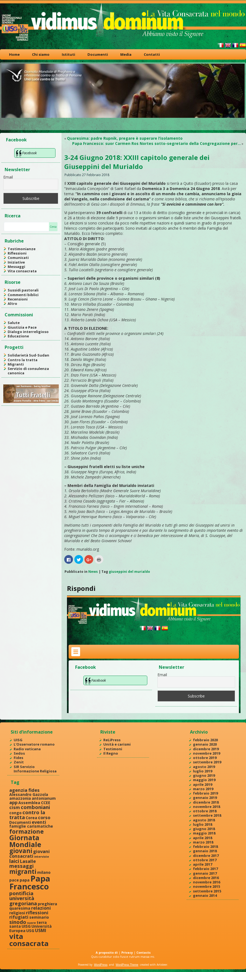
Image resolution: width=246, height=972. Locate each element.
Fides (18, 757)
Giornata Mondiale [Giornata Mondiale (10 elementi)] (25, 841)
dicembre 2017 (206, 855)
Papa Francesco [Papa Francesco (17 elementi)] (29, 882)
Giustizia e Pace (22, 327)
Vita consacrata (22, 270)
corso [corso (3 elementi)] (44, 817)
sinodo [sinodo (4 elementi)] (17, 921)
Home (14, 54)
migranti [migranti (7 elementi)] (22, 871)
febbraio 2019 (205, 793)
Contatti (152, 54)
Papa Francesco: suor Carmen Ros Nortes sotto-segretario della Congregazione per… (156, 143)
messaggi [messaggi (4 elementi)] (21, 865)
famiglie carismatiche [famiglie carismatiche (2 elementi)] (31, 826)
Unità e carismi (117, 744)
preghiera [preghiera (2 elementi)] (47, 903)
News (93, 571)
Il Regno (110, 753)
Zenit (19, 762)
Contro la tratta (22, 359)
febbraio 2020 (205, 739)
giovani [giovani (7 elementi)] (20, 851)
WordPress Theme (127, 964)
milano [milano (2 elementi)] (44, 872)
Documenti (97, 54)
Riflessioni (17, 253)
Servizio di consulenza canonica (28, 370)
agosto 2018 (204, 820)
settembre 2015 (207, 891)
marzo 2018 (203, 842)
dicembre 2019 (206, 748)
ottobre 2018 (204, 810)
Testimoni (112, 748)
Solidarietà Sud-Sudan (28, 355)
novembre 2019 (206, 753)
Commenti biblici (23, 294)
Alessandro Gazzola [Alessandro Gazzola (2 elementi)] (28, 794)
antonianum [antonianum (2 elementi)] (44, 798)
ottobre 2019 (204, 757)
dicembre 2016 (206, 877)
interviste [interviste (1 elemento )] (41, 857)
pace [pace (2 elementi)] (14, 880)
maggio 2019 (204, 779)
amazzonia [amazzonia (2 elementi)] (20, 798)
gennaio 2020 (205, 744)
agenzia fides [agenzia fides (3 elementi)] (24, 790)
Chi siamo (40, 54)
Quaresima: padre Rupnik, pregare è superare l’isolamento (125, 138)
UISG (18, 739)
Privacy (127, 952)
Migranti (16, 364)
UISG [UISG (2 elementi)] (26, 926)
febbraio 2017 (205, 868)
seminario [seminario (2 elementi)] (39, 917)
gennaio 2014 (205, 895)
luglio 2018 (202, 824)
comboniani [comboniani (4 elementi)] (35, 807)
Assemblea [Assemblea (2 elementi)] (29, 802)
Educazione (18, 336)
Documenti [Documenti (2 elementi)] (20, 822)
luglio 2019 (202, 771)
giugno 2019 (204, 775)
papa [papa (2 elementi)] (25, 880)
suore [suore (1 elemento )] (31, 923)
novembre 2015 (206, 886)
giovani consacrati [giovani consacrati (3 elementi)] (29, 853)
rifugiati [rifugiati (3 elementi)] (18, 917)
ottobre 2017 (204, 859)
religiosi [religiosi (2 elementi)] (17, 912)
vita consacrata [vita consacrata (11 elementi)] (29, 939)
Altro (12, 303)
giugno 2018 (204, 828)
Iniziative (16, 262)
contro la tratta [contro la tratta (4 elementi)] (27, 815)
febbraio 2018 (205, 846)
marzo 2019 (203, 788)
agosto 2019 (204, 766)
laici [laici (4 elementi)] (14, 860)
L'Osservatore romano (34, 744)
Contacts (143, 952)
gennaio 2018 (205, 850)
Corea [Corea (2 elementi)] (31, 817)
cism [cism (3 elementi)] (14, 807)
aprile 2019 (202, 784)
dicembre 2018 (206, 802)
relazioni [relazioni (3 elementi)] (41, 908)
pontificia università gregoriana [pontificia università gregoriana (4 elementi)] (23, 898)
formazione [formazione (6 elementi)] (26, 831)
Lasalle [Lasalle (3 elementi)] (28, 861)
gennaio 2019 (205, 797)
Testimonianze (22, 248)
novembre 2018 (206, 806)
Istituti (68, 54)
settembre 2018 (207, 815)
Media (125, 54)
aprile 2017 (202, 864)
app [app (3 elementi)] (13, 802)
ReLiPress (112, 739)
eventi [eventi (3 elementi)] (39, 822)
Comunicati (18, 257)
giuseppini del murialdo (129, 571)
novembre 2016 (206, 882)
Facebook (16, 140)
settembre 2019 (207, 762)
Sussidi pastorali (23, 290)
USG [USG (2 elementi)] (30, 930)
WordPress (100, 964)
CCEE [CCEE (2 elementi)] (45, 802)
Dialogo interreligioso (28, 331)
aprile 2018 (202, 837)
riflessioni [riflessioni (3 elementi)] (37, 912)
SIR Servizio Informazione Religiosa (35, 768)
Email (8, 177)
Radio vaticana (27, 748)
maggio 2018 (204, 833)
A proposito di (107, 952)
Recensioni (18, 299)
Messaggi (16, 266)
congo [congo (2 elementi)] (15, 812)
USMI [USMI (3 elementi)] (40, 930)
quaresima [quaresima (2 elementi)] (19, 908)
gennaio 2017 (205, 873)
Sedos (19, 753)
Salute (14, 322)
